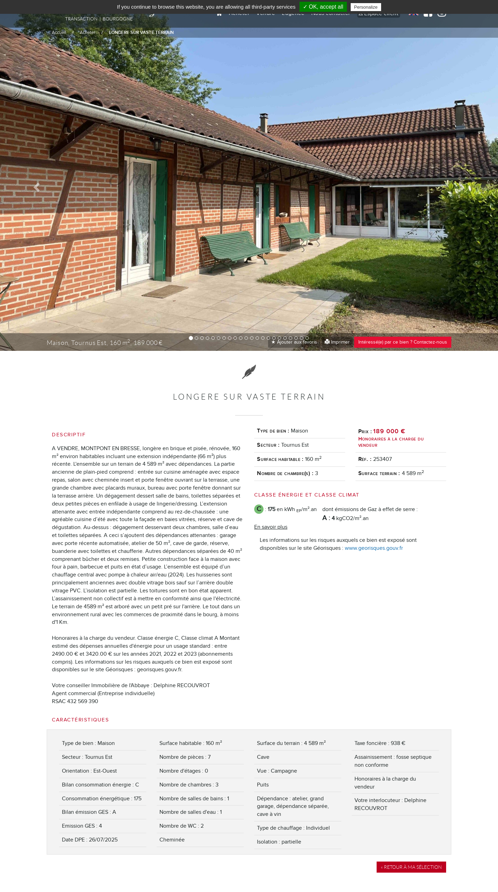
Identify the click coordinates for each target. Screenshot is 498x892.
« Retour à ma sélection (411, 867)
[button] (37, 187)
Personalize (366, 7)
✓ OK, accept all (323, 7)
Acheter (87, 32)
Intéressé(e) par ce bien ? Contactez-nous (402, 342)
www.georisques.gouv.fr (374, 548)
